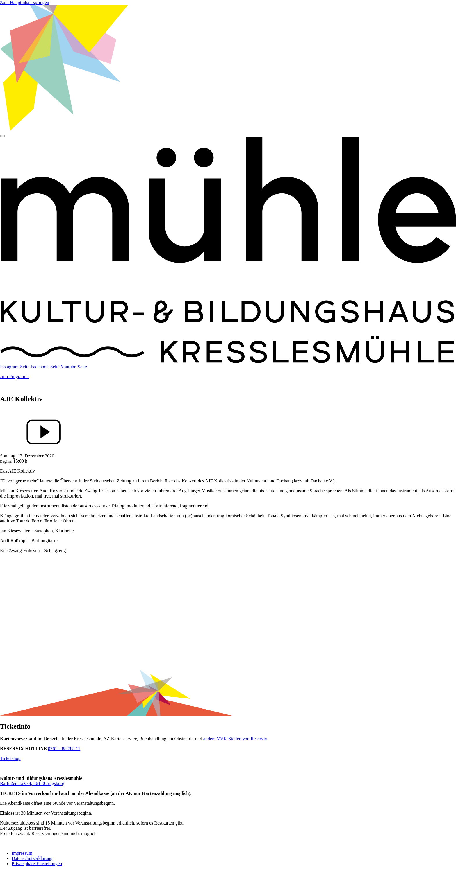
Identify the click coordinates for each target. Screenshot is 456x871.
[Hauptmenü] (2, 136)
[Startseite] (228, 361)
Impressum (22, 853)
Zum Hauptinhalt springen (24, 2)
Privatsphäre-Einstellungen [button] (37, 863)
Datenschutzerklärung (32, 858)
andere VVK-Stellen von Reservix (235, 738)
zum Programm (14, 376)
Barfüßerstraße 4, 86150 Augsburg (32, 783)
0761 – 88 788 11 (64, 748)
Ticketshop (10, 758)
